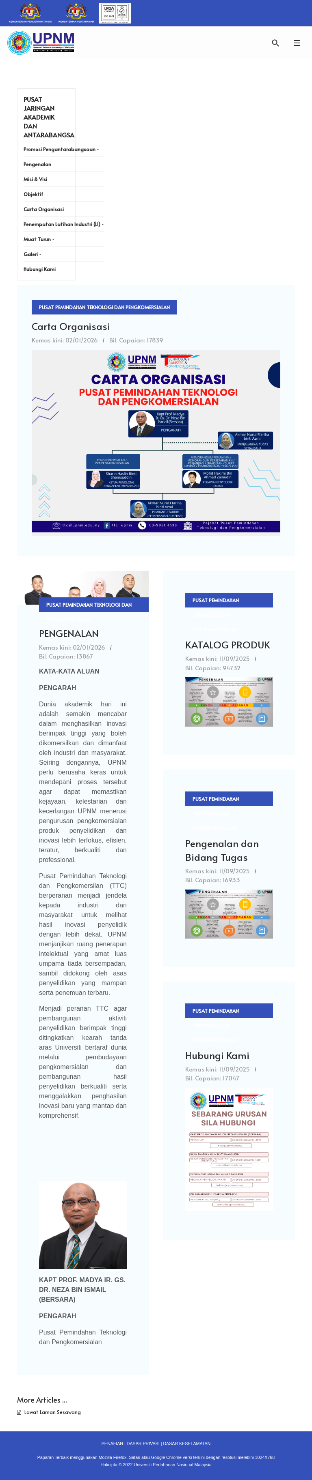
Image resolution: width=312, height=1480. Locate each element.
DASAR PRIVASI (143, 1443)
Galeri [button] (31, 254)
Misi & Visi (35, 179)
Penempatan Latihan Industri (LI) (62, 224)
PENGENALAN (69, 633)
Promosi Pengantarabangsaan (59, 149)
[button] (296, 42)
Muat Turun (37, 239)
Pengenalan (37, 164)
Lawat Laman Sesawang (52, 1412)
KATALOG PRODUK (227, 644)
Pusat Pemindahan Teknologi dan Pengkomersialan (104, 307)
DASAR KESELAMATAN (186, 1443)
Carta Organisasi (71, 326)
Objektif (33, 194)
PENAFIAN (112, 1443)
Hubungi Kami (217, 1055)
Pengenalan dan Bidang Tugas (222, 850)
